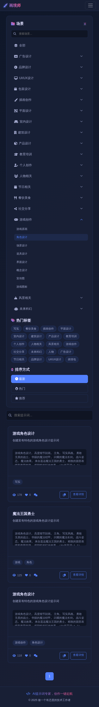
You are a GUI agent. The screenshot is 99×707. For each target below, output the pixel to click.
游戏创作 (48, 220)
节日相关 (48, 187)
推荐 (19, 398)
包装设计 (48, 89)
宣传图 (20, 278)
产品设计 (48, 143)
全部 (19, 45)
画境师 (12, 5)
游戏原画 (21, 228)
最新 (19, 379)
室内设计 (48, 122)
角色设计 (21, 237)
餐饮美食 (48, 198)
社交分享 (48, 209)
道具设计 (21, 253)
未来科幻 (48, 309)
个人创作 (48, 165)
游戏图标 (21, 286)
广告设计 (48, 56)
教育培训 (48, 154)
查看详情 (78, 494)
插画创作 (48, 100)
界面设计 (21, 262)
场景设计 (21, 245)
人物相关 (48, 176)
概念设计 (21, 270)
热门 (19, 388)
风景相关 (48, 298)
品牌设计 (48, 67)
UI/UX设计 (48, 78)
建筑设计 (48, 132)
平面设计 (48, 111)
